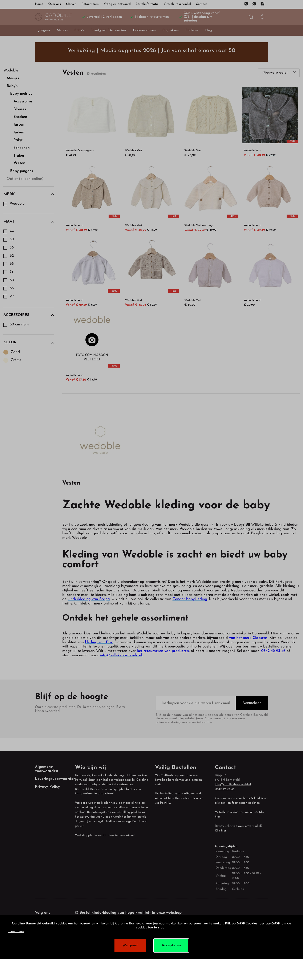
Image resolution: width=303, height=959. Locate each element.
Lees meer (16, 931)
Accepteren (171, 945)
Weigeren (130, 945)
